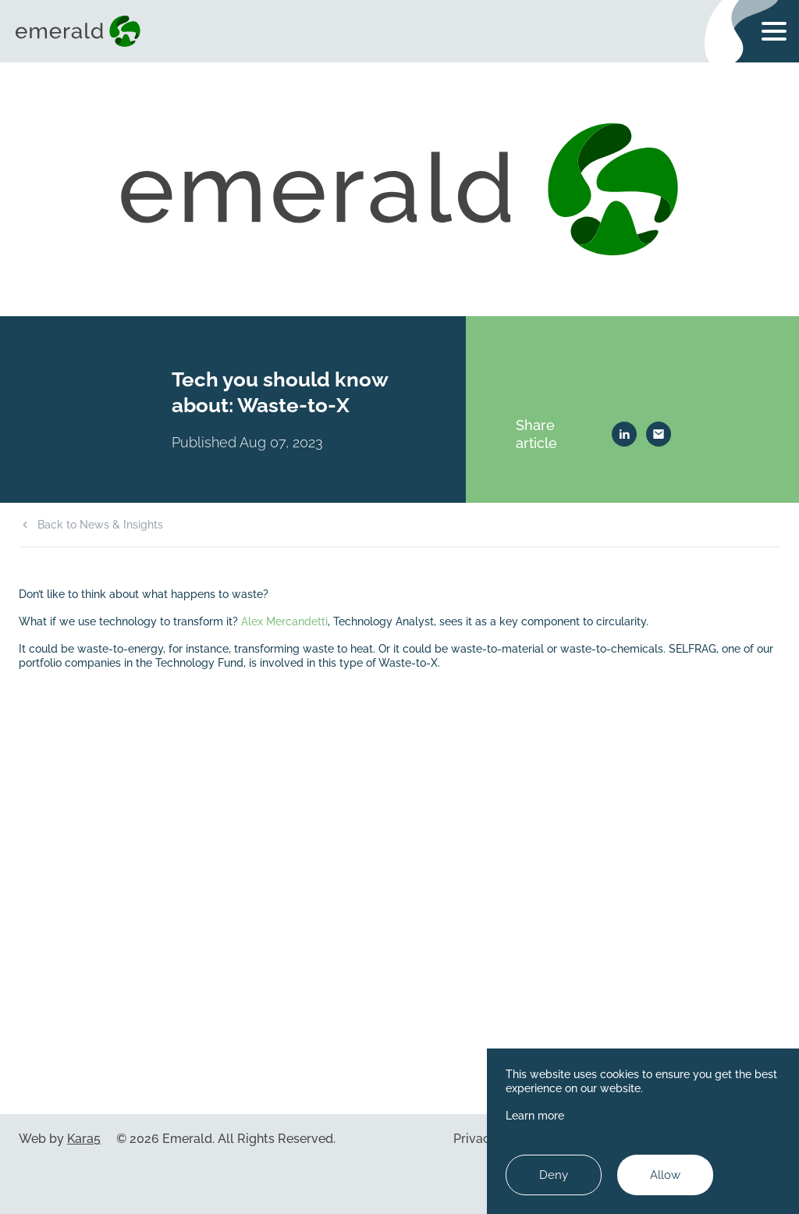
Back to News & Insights (100, 524)
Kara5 (84, 1138)
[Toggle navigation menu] (774, 31)
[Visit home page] (81, 31)
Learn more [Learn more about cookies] (535, 1115)
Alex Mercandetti (284, 621)
